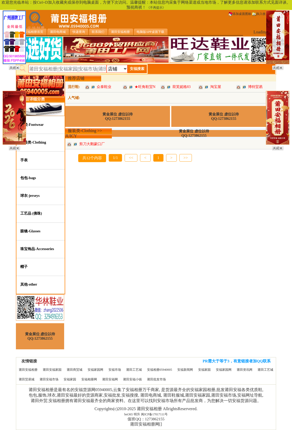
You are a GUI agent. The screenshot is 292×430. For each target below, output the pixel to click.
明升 (137, 414)
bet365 (128, 414)
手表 (24, 160)
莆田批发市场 (156, 379)
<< (131, 158)
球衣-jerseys (30, 196)
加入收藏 (260, 14)
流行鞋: (74, 87)
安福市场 (114, 370)
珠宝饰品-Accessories (37, 249)
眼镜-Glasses (30, 231)
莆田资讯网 (244, 370)
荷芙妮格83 (181, 87)
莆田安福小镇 (132, 379)
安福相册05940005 (159, 370)
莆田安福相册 (28, 370)
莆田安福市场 (49, 379)
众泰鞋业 (104, 87)
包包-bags (28, 178)
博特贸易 (255, 87)
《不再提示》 (156, 7)
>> (186, 158)
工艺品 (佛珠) (31, 213)
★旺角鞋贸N (145, 87)
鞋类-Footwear (32, 125)
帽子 (24, 267)
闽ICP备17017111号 (154, 414)
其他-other (28, 284)
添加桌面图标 (239, 14)
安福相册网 (89, 379)
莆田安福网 (110, 379)
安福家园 (204, 370)
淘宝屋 (215, 87)
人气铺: (74, 98)
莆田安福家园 (52, 370)
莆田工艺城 (134, 370)
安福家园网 (95, 370)
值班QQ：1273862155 (146, 419)
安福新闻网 (185, 370)
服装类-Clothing (33, 142)
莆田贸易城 (26, 379)
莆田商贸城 (74, 370)
